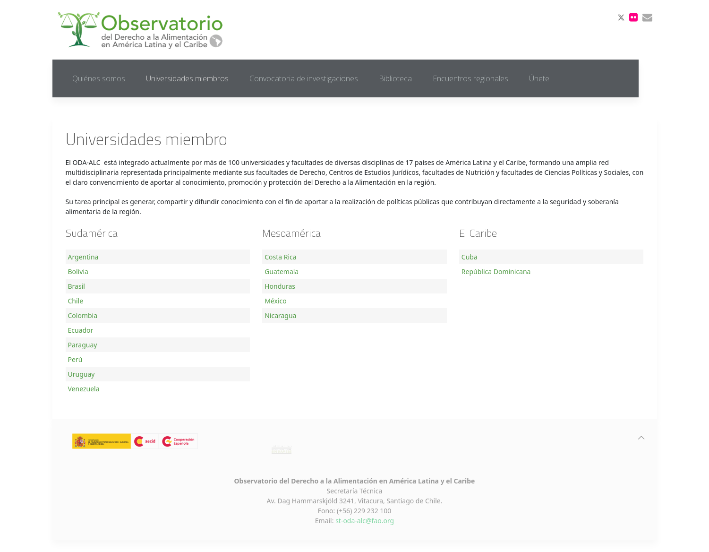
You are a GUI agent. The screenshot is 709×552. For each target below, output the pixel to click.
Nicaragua (280, 315)
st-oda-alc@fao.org (364, 520)
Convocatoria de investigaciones (303, 78)
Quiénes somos (98, 78)
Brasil (76, 286)
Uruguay (81, 374)
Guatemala (282, 271)
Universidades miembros (187, 78)
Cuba (469, 256)
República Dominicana (496, 271)
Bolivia (78, 271)
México (276, 300)
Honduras (280, 286)
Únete (539, 78)
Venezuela (84, 388)
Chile (76, 300)
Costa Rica (280, 256)
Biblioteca (395, 78)
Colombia (83, 315)
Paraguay (82, 344)
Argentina (83, 256)
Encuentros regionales (470, 78)
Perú (75, 359)
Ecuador (81, 330)
